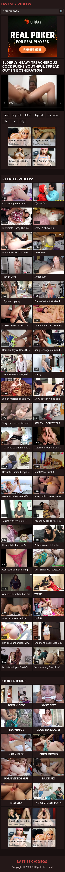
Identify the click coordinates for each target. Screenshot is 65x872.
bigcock (39, 115)
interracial (52, 115)
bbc (6, 121)
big (22, 121)
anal (6, 115)
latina (28, 115)
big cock (16, 115)
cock (14, 121)
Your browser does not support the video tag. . (32, 93)
